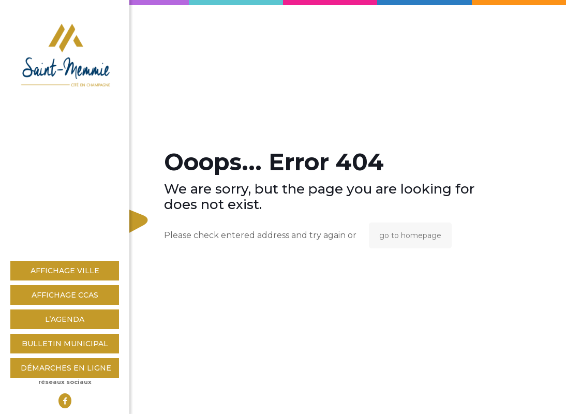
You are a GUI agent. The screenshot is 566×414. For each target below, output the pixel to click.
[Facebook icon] (64, 401)
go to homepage (410, 235)
